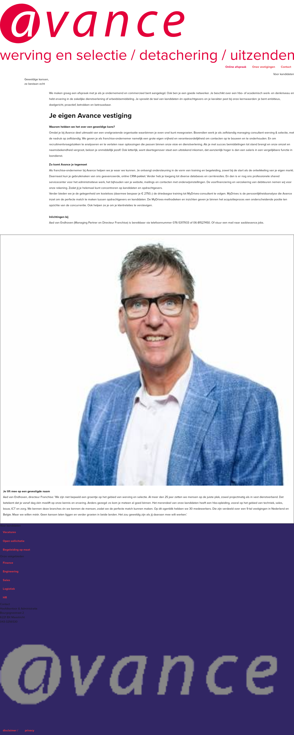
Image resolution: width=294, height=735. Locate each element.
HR (5, 597)
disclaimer (11, 730)
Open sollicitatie (13, 541)
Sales (6, 580)
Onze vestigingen (263, 67)
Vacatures (9, 532)
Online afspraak (235, 67)
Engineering (10, 571)
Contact (286, 67)
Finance (8, 563)
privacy (29, 730)
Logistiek (9, 589)
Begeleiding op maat (16, 549)
